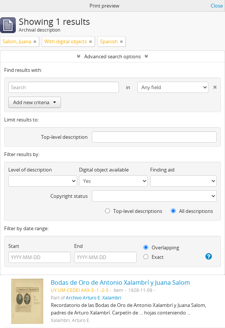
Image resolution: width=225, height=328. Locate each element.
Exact (153, 257)
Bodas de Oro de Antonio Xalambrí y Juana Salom (120, 282)
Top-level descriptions (133, 211)
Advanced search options (112, 56)
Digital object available (104, 169)
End (78, 246)
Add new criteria (34, 102)
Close (217, 5)
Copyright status (69, 196)
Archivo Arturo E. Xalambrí (93, 298)
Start (13, 246)
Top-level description (64, 137)
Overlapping (161, 247)
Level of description (30, 169)
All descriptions (192, 211)
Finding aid (162, 169)
